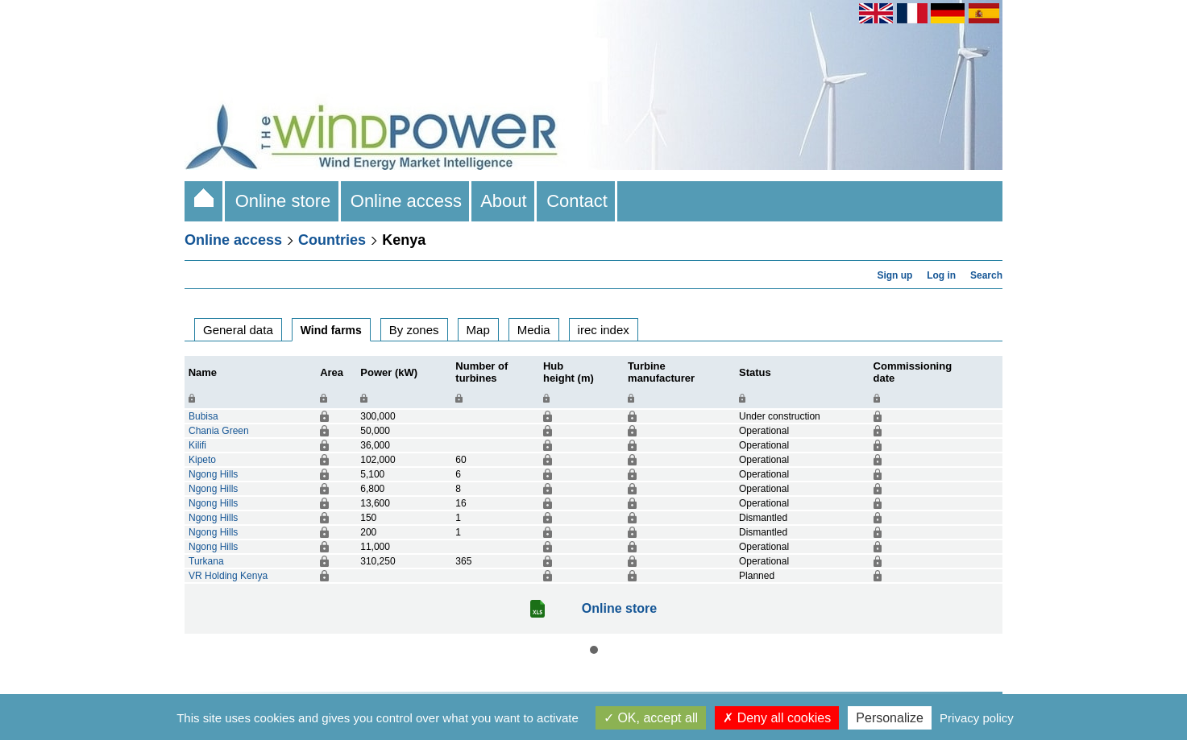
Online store (282, 201)
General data (238, 330)
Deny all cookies (777, 718)
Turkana (206, 561)
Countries (332, 240)
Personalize (889, 718)
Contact (577, 201)
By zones (414, 330)
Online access (406, 201)
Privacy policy (977, 718)
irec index (603, 330)
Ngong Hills (213, 474)
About (504, 201)
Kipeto (202, 459)
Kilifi (197, 445)
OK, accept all (651, 718)
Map (478, 330)
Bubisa (203, 416)
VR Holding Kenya (228, 575)
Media (533, 330)
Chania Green (219, 430)
